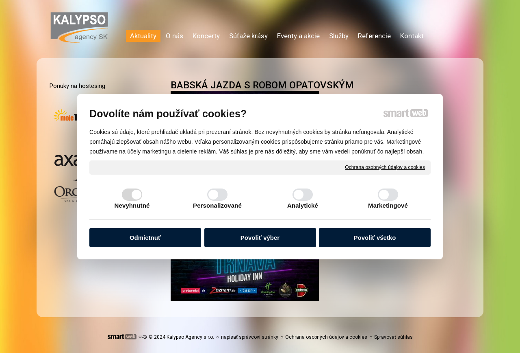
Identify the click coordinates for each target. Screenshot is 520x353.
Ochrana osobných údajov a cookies (385, 167)
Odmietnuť (145, 237)
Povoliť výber (260, 237)
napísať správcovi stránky (249, 337)
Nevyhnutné (132, 205)
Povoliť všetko (375, 237)
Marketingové (388, 205)
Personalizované (217, 205)
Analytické (302, 205)
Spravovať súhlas (393, 337)
